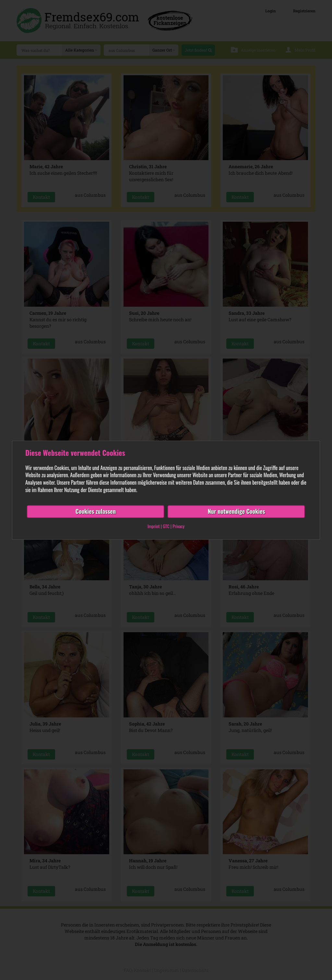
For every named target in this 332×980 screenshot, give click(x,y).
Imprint (154, 526)
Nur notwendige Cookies (236, 511)
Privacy (178, 526)
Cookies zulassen (96, 511)
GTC (166, 526)
